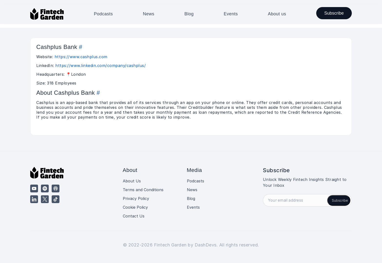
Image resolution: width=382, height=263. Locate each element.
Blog (189, 13)
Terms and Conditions (143, 189)
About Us (132, 180)
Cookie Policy (135, 207)
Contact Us (133, 216)
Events (231, 13)
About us (277, 13)
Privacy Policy (136, 198)
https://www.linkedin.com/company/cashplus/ (100, 65)
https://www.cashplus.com (81, 56)
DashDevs (206, 244)
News (148, 13)
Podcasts (103, 13)
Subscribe (334, 13)
